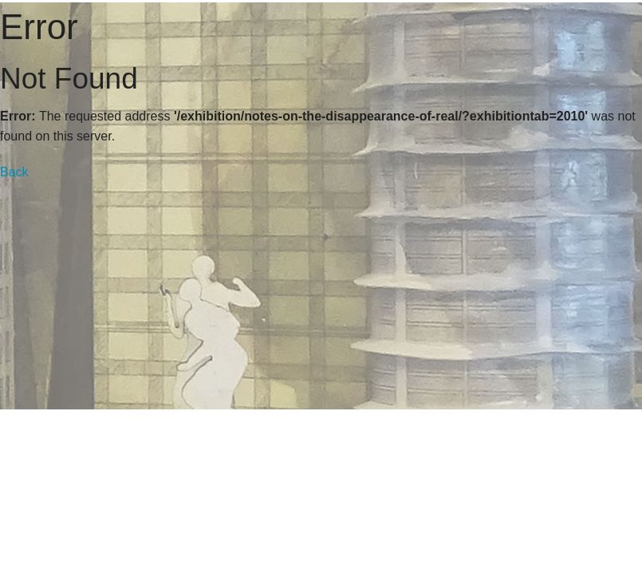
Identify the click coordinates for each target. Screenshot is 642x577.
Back (14, 172)
